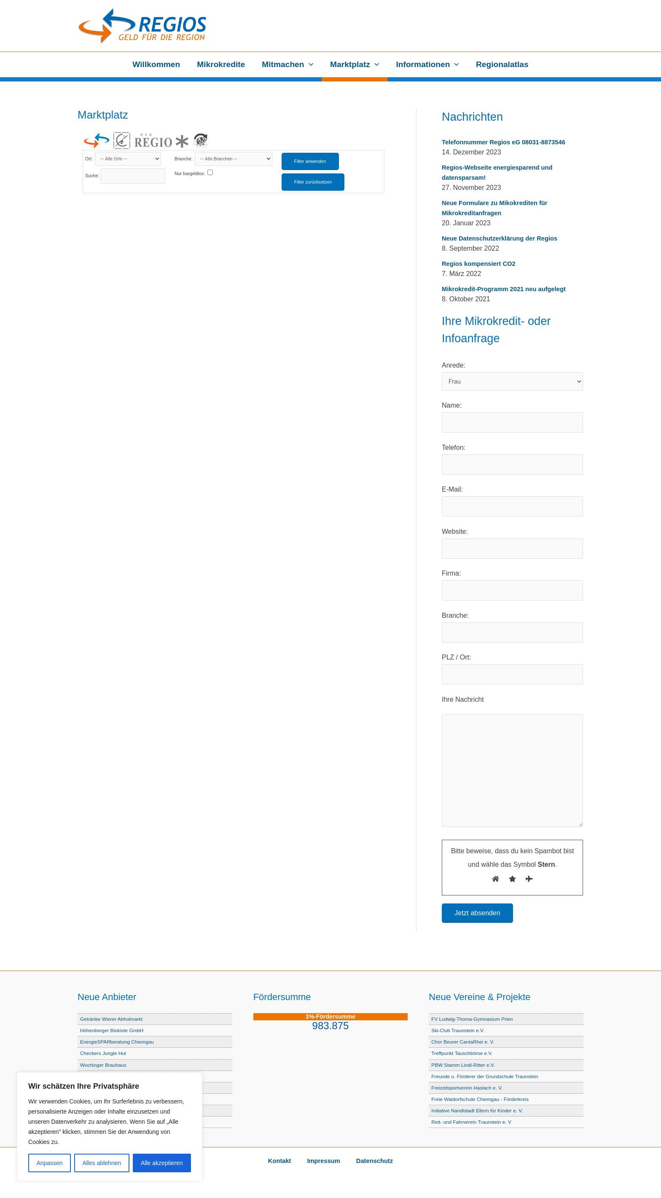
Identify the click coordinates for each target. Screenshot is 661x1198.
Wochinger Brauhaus (105, 1065)
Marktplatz (354, 64)
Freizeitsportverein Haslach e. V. (470, 1087)
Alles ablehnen (101, 1163)
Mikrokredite (222, 64)
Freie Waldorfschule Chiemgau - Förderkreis (484, 1099)
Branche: (184, 158)
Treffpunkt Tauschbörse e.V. (464, 1053)
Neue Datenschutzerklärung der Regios (505, 238)
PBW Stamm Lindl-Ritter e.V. (465, 1065)
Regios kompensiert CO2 (482, 263)
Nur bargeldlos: (190, 173)
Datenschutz (368, 1161)
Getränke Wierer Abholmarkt (114, 1019)
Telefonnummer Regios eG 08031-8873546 (509, 142)
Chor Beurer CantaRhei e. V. (465, 1042)
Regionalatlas (500, 64)
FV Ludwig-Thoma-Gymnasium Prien (475, 1019)
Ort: (89, 158)
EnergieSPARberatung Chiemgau (120, 1042)
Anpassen (49, 1163)
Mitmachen (288, 64)
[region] (109, 1126)
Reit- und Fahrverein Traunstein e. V (474, 1122)
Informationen (426, 64)
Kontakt (285, 1161)
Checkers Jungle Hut (105, 1053)
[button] (309, 64)
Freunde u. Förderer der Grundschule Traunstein (489, 1076)
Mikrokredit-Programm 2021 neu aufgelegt (509, 288)
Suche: (92, 175)
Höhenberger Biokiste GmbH (114, 1031)
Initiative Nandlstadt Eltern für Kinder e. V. (481, 1110)
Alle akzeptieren (162, 1163)
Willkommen (158, 64)
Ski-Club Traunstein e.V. (460, 1031)
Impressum (323, 1161)
